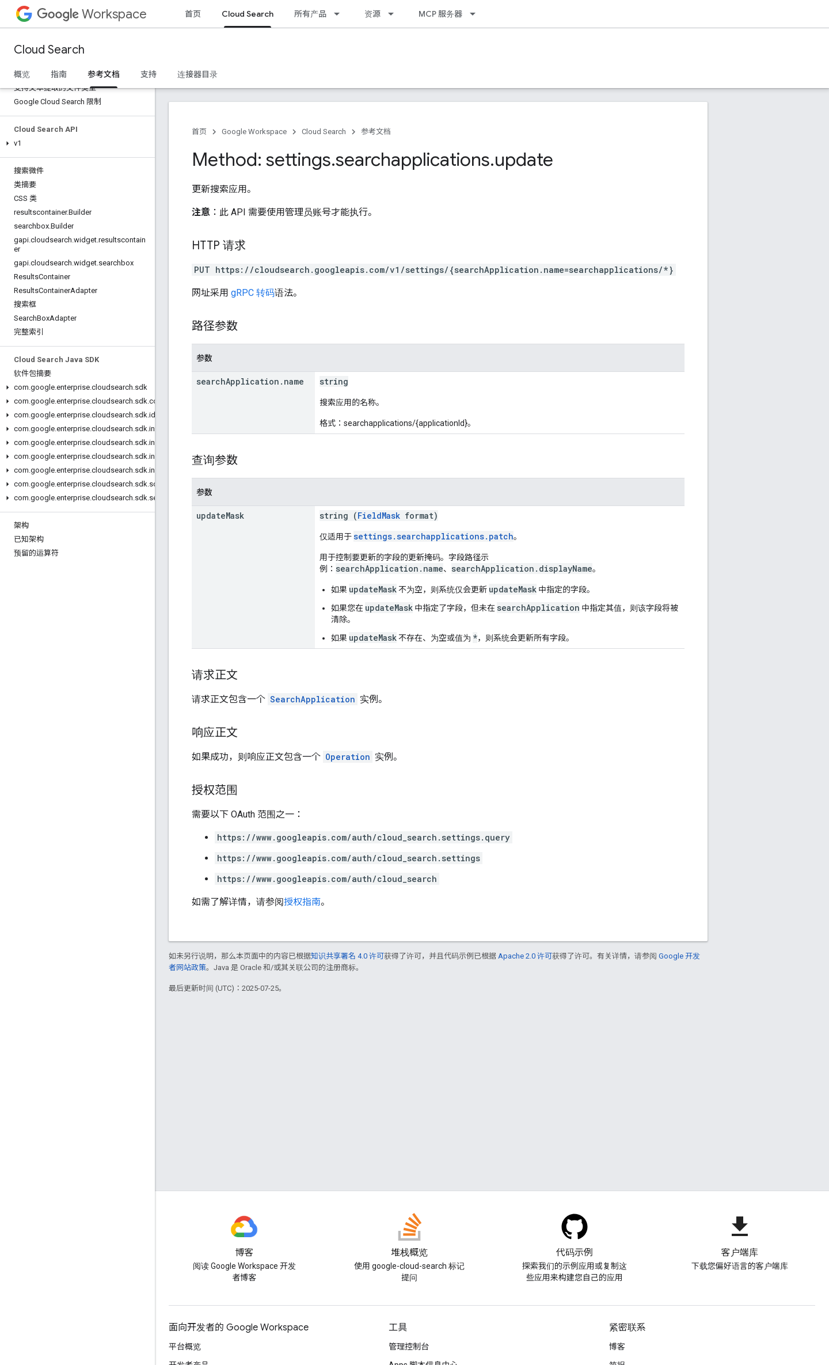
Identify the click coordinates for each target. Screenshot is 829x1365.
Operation (347, 756)
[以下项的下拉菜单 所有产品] (340, 14)
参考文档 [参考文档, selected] (104, 74)
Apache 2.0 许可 (525, 956)
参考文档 (376, 131)
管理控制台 (409, 1346)
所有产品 (310, 14)
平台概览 (185, 1346)
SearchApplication (312, 699)
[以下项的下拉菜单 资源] (394, 14)
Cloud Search (49, 50)
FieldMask (379, 515)
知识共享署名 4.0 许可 (347, 956)
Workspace (92, 14)
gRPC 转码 (253, 292)
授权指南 (302, 901)
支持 (148, 74)
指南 (59, 74)
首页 (193, 14)
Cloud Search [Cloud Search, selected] (247, 14)
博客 (617, 1346)
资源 (372, 14)
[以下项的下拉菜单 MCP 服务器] (476, 14)
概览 (22, 74)
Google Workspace (254, 131)
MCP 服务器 (440, 14)
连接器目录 (197, 74)
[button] (75, 143)
